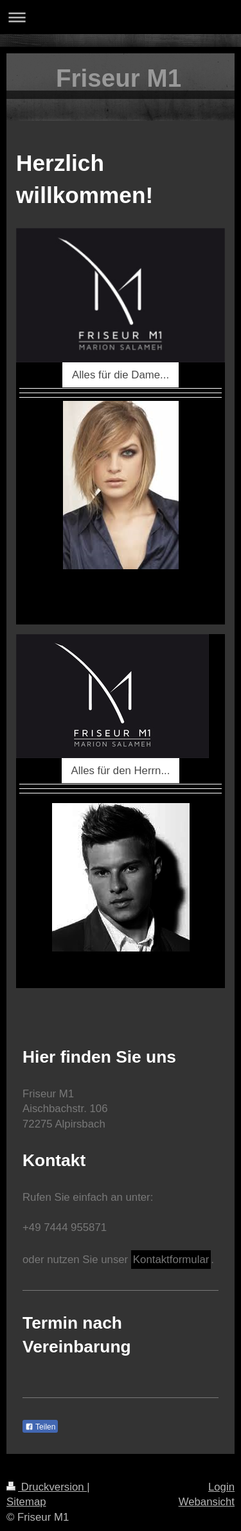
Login (221, 1487)
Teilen (40, 1426)
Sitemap (26, 1502)
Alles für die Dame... (120, 375)
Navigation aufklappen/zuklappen (120, 17)
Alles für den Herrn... (120, 771)
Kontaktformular (171, 1259)
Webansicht (207, 1502)
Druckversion (46, 1487)
